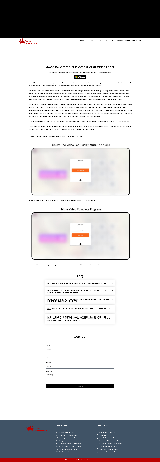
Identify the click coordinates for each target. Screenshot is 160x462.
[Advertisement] (80, 15)
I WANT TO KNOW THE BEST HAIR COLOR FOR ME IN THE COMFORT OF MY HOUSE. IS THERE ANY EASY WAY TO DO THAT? (78, 300)
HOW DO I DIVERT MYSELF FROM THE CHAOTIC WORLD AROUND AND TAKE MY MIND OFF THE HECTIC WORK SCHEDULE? (77, 291)
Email (48, 354)
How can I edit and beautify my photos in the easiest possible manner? (78, 283)
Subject (48, 362)
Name (48, 345)
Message (49, 371)
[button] (80, 283)
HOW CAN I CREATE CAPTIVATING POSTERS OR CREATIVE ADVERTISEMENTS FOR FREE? (78, 309)
